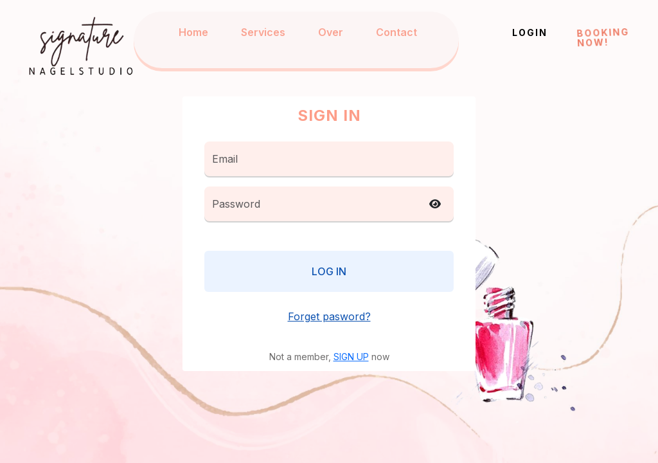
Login (529, 32)
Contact (396, 32)
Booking (603, 36)
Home (193, 32)
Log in (329, 271)
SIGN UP (351, 356)
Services (263, 32)
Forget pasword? (329, 316)
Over (330, 32)
